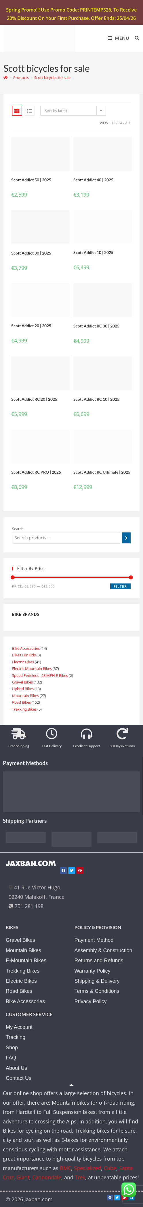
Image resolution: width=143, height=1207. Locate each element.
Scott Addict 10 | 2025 (93, 252)
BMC (65, 1168)
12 (113, 122)
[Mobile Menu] (117, 38)
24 (120, 122)
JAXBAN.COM (31, 864)
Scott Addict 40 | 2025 (93, 179)
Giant (22, 1177)
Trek (80, 1177)
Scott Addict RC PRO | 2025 (36, 472)
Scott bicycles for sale (52, 77)
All (128, 122)
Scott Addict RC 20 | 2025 (34, 399)
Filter (120, 586)
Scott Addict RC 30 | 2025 (96, 325)
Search (18, 528)
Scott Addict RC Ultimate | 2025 (101, 472)
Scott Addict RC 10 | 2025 (96, 399)
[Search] (126, 538)
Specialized (87, 1168)
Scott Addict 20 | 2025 (31, 325)
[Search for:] (135, 38)
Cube (110, 1168)
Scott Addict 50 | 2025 (31, 179)
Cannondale (46, 1177)
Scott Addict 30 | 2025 (31, 253)
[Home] (5, 77)
